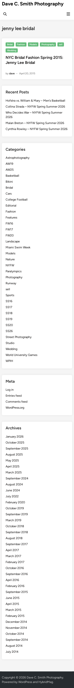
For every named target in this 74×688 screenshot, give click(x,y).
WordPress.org (15, 407)
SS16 (9, 301)
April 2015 (12, 604)
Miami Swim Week (18, 247)
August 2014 (14, 645)
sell (60, 44)
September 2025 (17, 448)
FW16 (9, 223)
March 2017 (13, 556)
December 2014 (16, 622)
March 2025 (14, 472)
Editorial (11, 205)
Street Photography (19, 337)
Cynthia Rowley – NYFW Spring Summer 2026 (36, 129)
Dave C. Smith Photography (33, 4)
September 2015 (17, 592)
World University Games (21, 355)
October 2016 (15, 568)
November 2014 (16, 628)
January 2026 (14, 436)
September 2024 (17, 478)
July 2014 (12, 651)
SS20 (9, 325)
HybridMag (45, 682)
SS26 (9, 331)
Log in (10, 389)
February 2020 (15, 502)
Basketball (12, 175)
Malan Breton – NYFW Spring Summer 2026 (35, 123)
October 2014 (15, 634)
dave (12, 73)
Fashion (21, 44)
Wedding (11, 50)
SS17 (9, 307)
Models (33, 44)
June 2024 (13, 490)
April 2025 (12, 466)
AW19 (9, 163)
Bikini (9, 181)
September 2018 (17, 532)
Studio (10, 343)
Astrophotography (17, 157)
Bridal (10, 44)
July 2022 (12, 496)
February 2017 (15, 562)
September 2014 (17, 639)
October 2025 (15, 442)
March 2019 (13, 520)
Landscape (13, 241)
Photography (48, 44)
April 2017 (12, 550)
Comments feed (16, 401)
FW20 (10, 235)
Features (11, 217)
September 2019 (17, 514)
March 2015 (13, 610)
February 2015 (15, 616)
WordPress (25, 682)
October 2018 (15, 526)
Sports (10, 295)
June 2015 (12, 598)
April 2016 (12, 580)
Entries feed (14, 395)
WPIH (9, 361)
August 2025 (14, 454)
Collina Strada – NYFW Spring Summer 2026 (35, 106)
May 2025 (12, 460)
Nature (10, 259)
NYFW (10, 265)
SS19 (9, 319)
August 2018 (14, 538)
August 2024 (14, 484)
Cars (9, 193)
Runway (11, 283)
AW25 (10, 169)
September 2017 (17, 544)
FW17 (9, 229)
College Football (17, 199)
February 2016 (15, 586)
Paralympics (13, 271)
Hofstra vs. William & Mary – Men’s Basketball (35, 100)
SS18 (9, 313)
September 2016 (17, 574)
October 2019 (15, 508)
